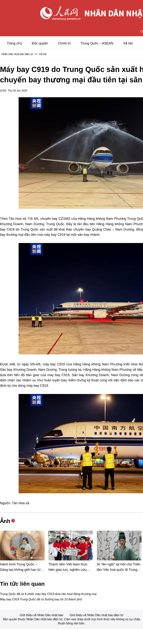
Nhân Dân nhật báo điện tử (17, 54)
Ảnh (5, 521)
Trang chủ (14, 43)
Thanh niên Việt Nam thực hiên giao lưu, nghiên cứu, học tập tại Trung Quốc (68, 569)
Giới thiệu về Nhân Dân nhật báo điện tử (96, 615)
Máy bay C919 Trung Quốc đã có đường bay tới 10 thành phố (41, 599)
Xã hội (128, 43)
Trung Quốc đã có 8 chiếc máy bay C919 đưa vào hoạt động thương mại (48, 594)
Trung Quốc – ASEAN (97, 43)
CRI (3, 90)
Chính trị (64, 43)
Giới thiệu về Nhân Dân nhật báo (42, 615)
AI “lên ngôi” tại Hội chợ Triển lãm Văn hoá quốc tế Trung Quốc (118, 569)
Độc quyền (40, 43)
